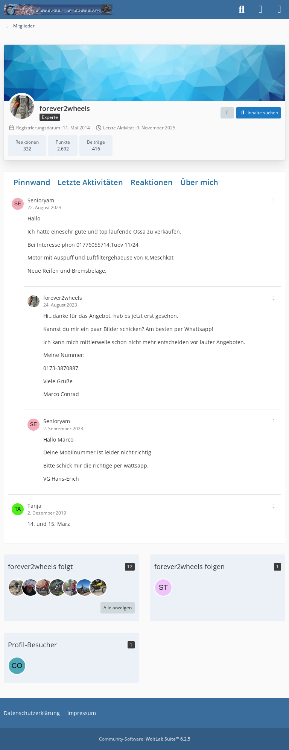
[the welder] (17, 587)
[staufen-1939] (163, 587)
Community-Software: (144, 739)
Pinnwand (32, 182)
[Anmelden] (260, 9)
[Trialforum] (58, 9)
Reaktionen (152, 182)
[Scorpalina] (58, 587)
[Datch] (85, 587)
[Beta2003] (44, 587)
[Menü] (279, 9)
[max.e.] (30, 587)
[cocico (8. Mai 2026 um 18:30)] (17, 666)
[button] (227, 112)
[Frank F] (71, 587)
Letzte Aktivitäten (90, 182)
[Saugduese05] (98, 587)
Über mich (199, 182)
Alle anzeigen (117, 607)
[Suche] (241, 9)
